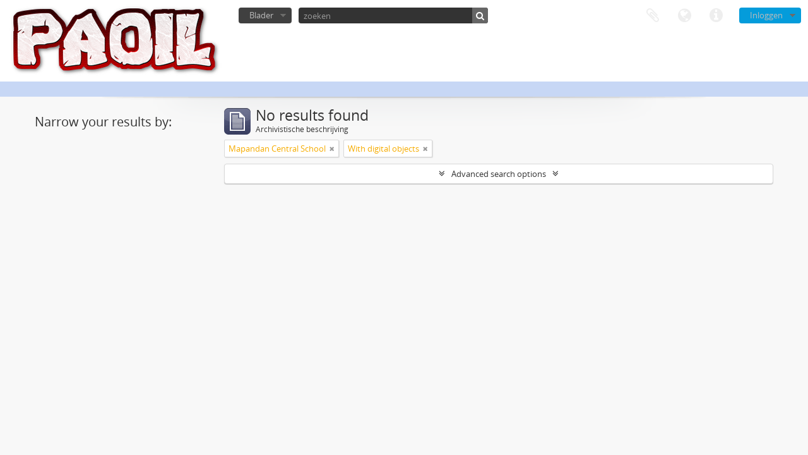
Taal (684, 16)
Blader (261, 15)
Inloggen (766, 15)
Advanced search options (498, 173)
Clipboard (652, 16)
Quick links (716, 16)
